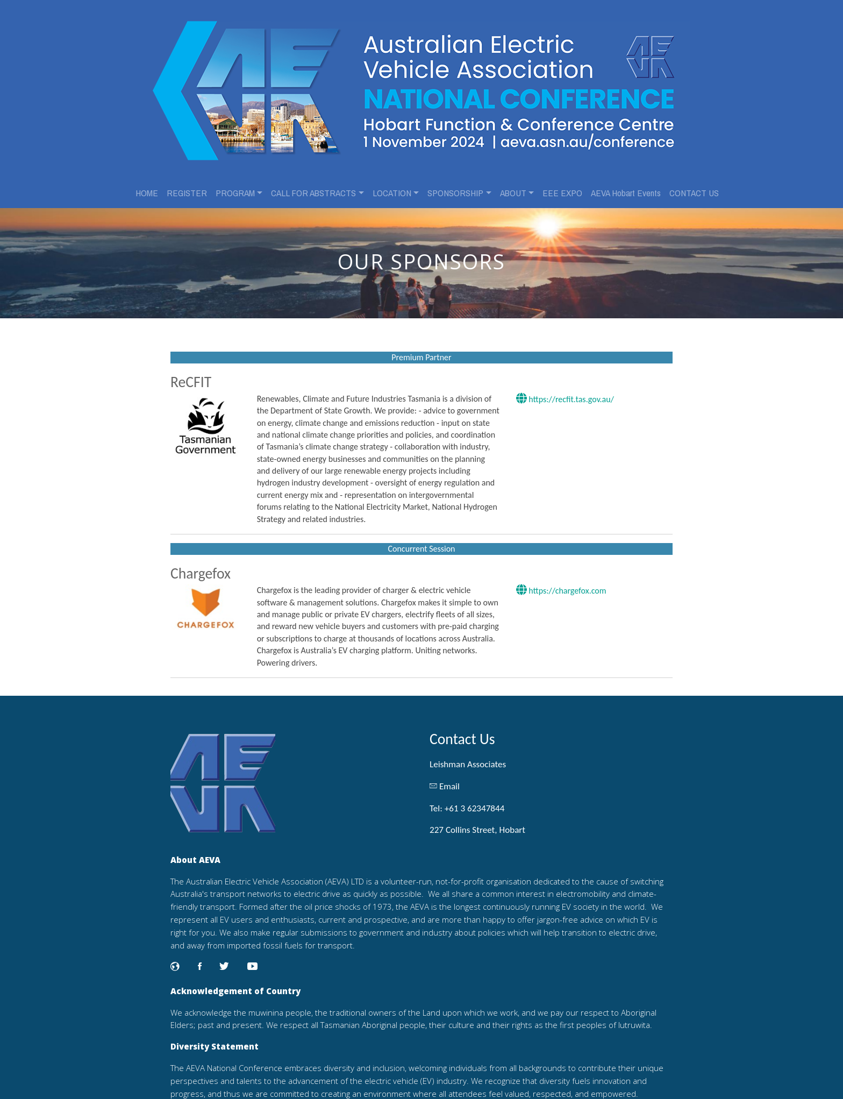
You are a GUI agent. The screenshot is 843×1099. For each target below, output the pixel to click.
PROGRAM (235, 184)
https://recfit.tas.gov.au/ (563, 386)
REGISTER (187, 184)
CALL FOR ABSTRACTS (313, 184)
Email (449, 773)
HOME (146, 184)
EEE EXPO (562, 184)
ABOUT (513, 184)
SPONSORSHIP (455, 184)
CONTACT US (694, 184)
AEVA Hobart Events (626, 184)
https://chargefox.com (560, 590)
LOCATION (392, 184)
